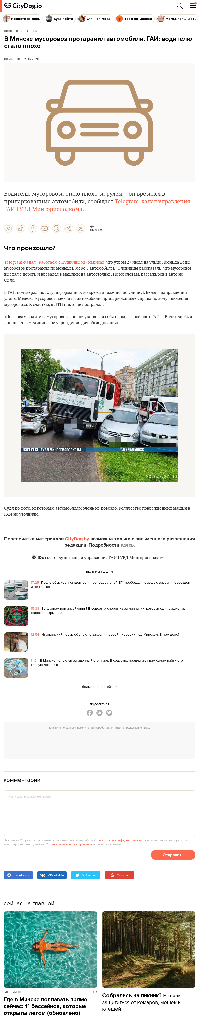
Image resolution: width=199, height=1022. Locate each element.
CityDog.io (12, 59)
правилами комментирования (70, 844)
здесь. (128, 545)
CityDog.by (77, 539)
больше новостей (99, 686)
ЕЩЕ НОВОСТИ (99, 572)
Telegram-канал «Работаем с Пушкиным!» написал (54, 262)
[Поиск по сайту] (180, 6)
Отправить (173, 854)
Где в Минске (14, 992)
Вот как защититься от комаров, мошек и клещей (141, 1002)
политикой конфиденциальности (122, 840)
